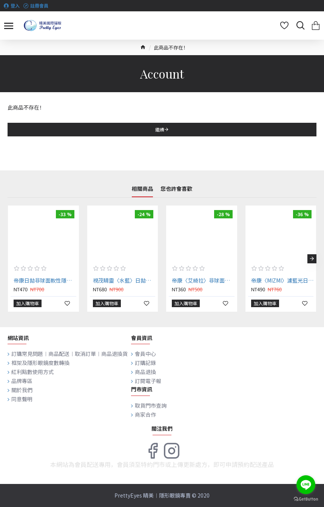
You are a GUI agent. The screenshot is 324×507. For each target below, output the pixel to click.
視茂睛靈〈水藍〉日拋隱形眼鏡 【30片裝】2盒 (124, 280)
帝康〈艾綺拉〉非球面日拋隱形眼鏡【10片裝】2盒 (203, 280)
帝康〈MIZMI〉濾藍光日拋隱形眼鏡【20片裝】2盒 (282, 280)
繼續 (159, 129)
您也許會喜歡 (176, 188)
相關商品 (142, 188)
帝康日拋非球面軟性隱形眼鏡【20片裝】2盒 (45, 280)
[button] (311, 258)
